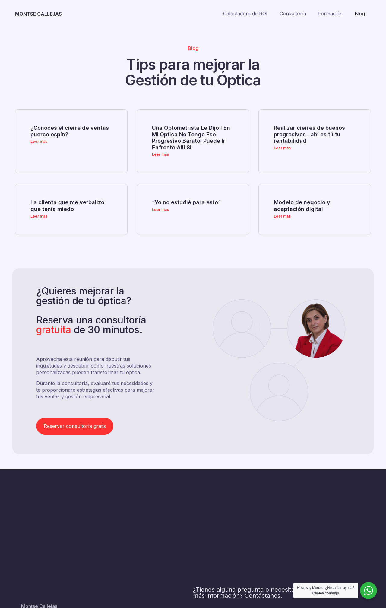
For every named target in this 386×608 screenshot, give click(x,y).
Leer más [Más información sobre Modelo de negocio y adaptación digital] (282, 216)
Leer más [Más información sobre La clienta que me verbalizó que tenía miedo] (38, 216)
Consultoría (293, 14)
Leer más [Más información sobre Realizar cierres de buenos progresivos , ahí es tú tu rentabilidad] (282, 148)
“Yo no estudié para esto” (186, 202)
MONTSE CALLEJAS (38, 14)
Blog (360, 14)
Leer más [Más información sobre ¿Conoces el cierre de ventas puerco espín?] (38, 141)
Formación (330, 14)
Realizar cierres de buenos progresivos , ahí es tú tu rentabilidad (309, 134)
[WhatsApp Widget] (368, 590)
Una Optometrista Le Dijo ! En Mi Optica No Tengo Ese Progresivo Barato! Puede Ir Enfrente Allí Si (191, 138)
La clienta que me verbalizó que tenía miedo (67, 205)
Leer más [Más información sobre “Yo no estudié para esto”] (160, 209)
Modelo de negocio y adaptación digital (302, 205)
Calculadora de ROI (245, 14)
